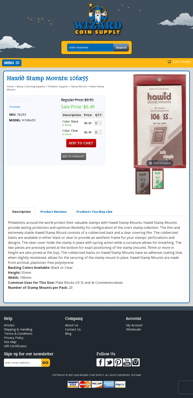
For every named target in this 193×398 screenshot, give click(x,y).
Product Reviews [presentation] (53, 211)
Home (10, 86)
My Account (134, 325)
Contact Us (73, 329)
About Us (71, 325)
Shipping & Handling (18, 329)
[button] (11, 62)
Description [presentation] (21, 211)
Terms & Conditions (18, 333)
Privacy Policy (14, 337)
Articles (9, 325)
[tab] (21, 211)
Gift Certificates (15, 346)
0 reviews (14, 107)
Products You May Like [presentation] (94, 211)
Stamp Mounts (79, 86)
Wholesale (133, 329)
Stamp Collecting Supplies (30, 86)
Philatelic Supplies (58, 86)
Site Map (10, 342)
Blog (68, 333)
